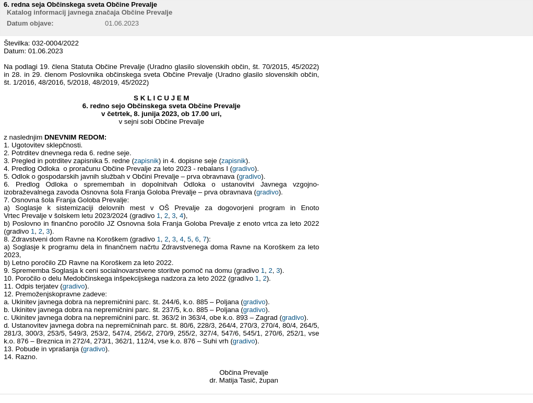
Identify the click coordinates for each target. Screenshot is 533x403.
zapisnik (146, 161)
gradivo (243, 168)
